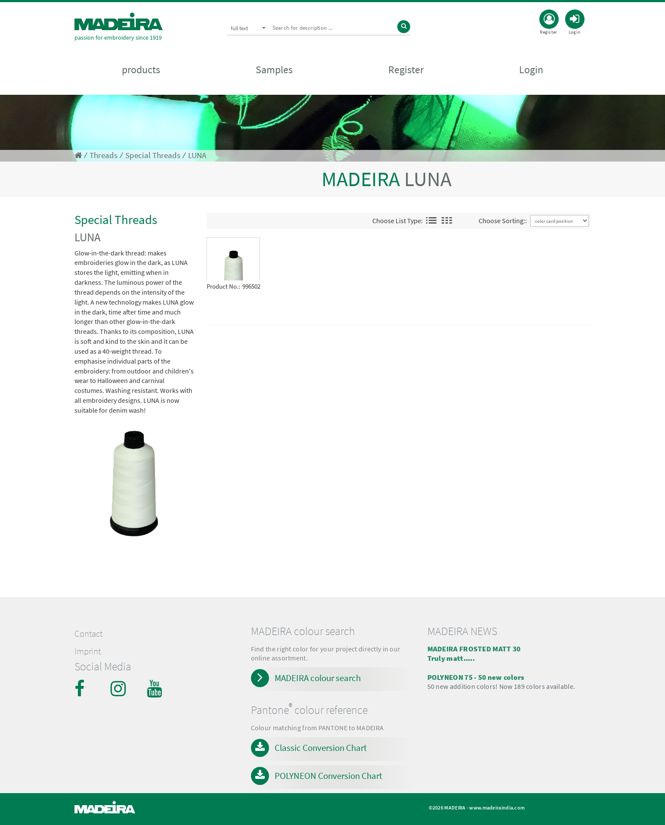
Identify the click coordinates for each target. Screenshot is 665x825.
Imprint (87, 651)
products (141, 69)
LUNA (197, 155)
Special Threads (152, 155)
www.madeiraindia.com (497, 807)
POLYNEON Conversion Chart (328, 775)
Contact (88, 633)
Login (531, 69)
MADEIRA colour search (318, 678)
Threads (104, 155)
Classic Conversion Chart (321, 747)
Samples (274, 69)
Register (406, 69)
